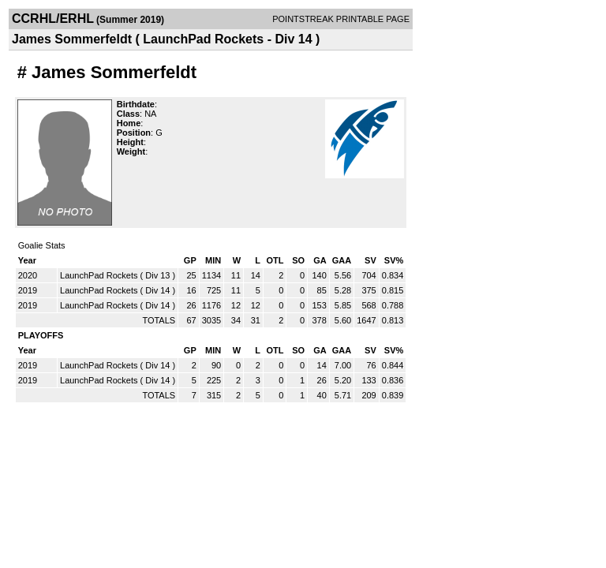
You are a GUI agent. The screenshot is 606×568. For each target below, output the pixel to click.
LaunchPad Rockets (98, 275)
